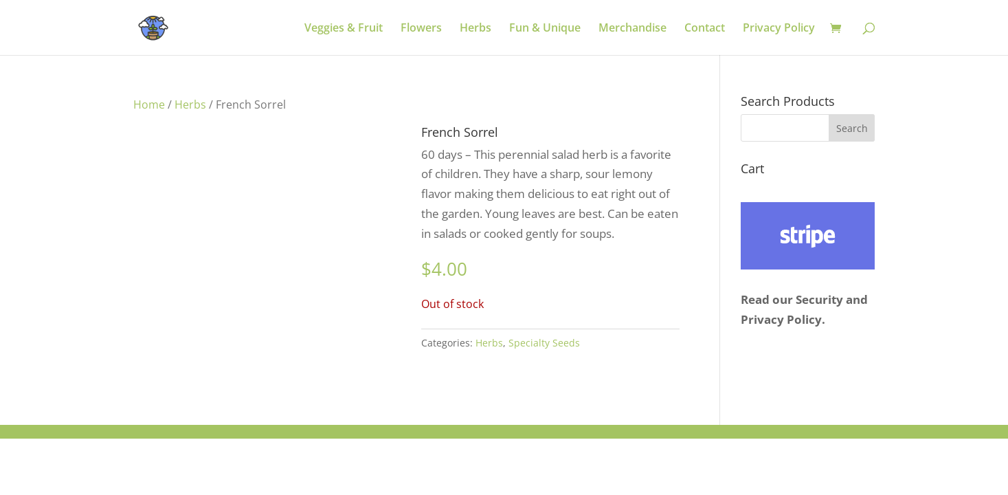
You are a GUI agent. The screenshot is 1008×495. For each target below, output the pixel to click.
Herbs (475, 29)
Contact (704, 29)
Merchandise (632, 29)
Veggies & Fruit (343, 29)
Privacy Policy (779, 29)
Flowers (421, 29)
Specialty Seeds (544, 342)
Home (149, 104)
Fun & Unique (545, 29)
